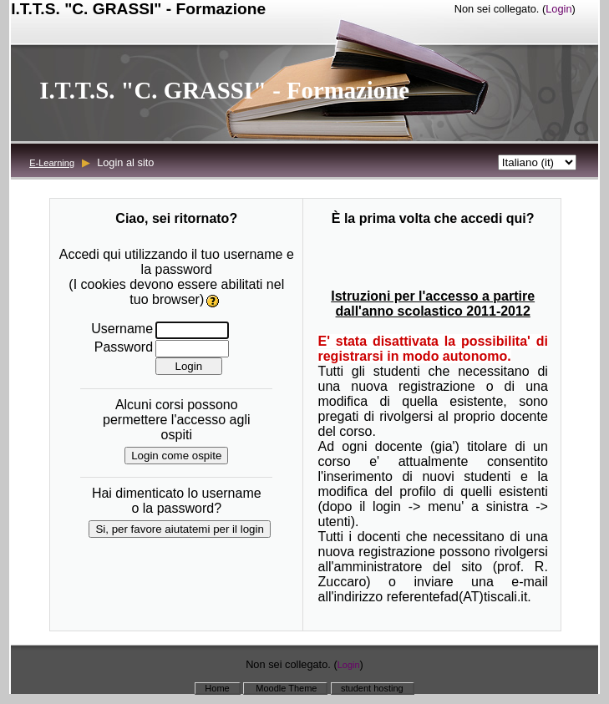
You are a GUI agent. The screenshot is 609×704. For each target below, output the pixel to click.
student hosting (372, 688)
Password (123, 347)
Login (558, 9)
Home (217, 688)
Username (122, 329)
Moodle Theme (285, 688)
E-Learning (51, 163)
